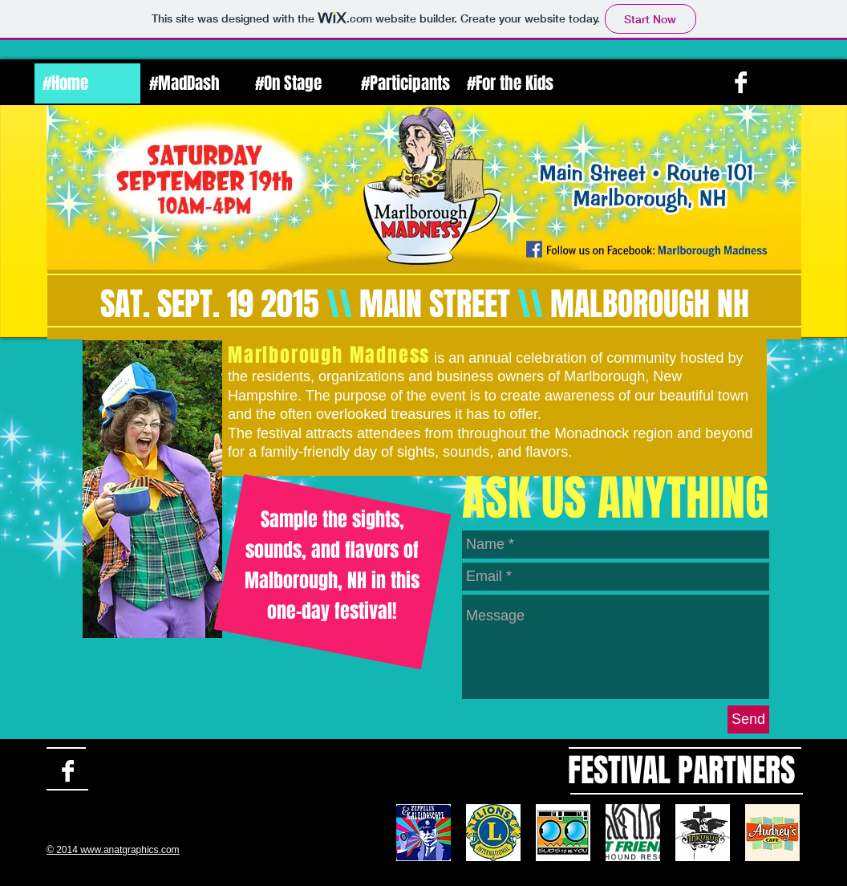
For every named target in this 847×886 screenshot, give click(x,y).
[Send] (748, 719)
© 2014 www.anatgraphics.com (113, 850)
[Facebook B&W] (740, 82)
